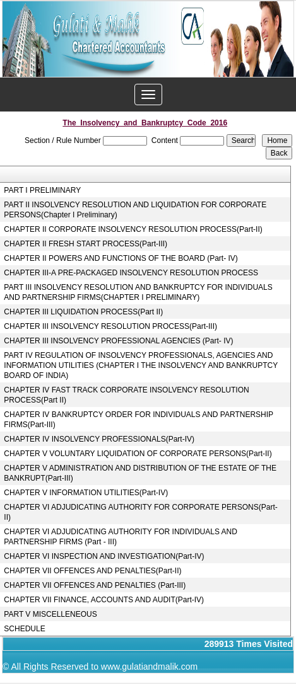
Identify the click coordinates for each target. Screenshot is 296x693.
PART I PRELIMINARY (42, 190)
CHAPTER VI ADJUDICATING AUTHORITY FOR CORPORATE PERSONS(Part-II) (140, 512)
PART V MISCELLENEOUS (50, 614)
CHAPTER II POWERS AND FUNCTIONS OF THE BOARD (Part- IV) (120, 258)
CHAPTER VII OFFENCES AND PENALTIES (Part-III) (95, 585)
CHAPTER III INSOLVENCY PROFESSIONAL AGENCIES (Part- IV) (118, 340)
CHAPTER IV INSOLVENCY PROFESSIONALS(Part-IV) (99, 439)
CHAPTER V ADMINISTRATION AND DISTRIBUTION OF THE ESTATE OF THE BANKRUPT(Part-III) (140, 473)
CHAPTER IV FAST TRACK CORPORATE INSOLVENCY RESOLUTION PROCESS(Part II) (126, 395)
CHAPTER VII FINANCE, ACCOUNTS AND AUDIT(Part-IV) (104, 599)
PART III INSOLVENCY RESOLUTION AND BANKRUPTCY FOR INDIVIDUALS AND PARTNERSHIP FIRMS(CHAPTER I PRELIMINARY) (138, 292)
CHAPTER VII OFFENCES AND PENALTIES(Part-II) (92, 570)
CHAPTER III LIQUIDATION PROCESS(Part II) (83, 311)
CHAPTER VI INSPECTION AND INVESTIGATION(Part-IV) (104, 556)
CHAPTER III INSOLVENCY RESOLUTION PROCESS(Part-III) (110, 326)
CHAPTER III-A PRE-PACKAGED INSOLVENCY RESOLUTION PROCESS (131, 272)
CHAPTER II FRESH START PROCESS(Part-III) (85, 243)
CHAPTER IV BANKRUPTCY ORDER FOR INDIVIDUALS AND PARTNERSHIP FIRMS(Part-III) (138, 419)
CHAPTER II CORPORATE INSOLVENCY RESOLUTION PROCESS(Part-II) (133, 229)
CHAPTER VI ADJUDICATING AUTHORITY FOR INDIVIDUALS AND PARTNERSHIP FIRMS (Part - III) (120, 536)
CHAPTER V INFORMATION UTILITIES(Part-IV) (86, 492)
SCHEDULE (24, 628)
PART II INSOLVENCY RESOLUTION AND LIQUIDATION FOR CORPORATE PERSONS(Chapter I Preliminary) (135, 209)
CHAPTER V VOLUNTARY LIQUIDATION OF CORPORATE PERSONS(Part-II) (137, 453)
